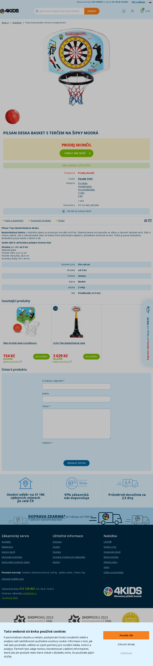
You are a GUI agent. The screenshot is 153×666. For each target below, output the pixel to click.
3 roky (81, 192)
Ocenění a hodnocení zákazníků (69, 557)
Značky (56, 546)
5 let (80, 195)
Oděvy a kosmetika (113, 572)
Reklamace (7, 546)
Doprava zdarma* (46, 516)
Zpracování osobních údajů (16, 562)
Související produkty (41, 220)
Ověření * (47, 442)
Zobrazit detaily (126, 644)
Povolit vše (126, 635)
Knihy (106, 567)
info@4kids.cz (30, 593)
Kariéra (56, 562)
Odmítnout (126, 653)
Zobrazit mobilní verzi (13, 578)
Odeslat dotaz (76, 463)
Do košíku (41, 356)
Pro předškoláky (86, 189)
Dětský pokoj (110, 562)
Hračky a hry (110, 546)
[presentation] (66, 451)
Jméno (45, 393)
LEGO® (107, 541)
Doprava (57, 541)
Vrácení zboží (8, 551)
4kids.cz (5, 22)
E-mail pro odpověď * (53, 380)
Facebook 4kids (10, 597)
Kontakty (6, 541)
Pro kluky (82, 183)
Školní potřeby (111, 557)
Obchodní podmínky (12, 557)
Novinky (57, 551)
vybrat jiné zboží (77, 153)
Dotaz (61, 220)
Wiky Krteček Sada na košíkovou (20, 343)
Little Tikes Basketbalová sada (69, 343)
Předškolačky (85, 186)
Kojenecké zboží (112, 551)
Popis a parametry (13, 220)
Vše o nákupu (138, 2)
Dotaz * (46, 406)
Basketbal (17, 22)
